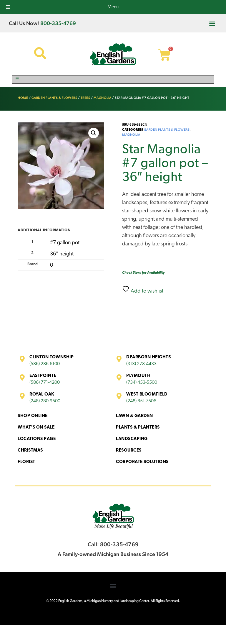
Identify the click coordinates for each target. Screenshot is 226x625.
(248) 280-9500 (44, 401)
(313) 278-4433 (141, 364)
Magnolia (103, 98)
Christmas (30, 450)
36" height (62, 254)
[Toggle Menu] (113, 80)
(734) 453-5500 (141, 382)
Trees (85, 98)
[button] (212, 23)
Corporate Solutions (142, 462)
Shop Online (33, 416)
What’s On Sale (36, 427)
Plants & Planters (138, 427)
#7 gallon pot (64, 243)
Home (23, 98)
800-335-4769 (58, 23)
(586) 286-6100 (44, 364)
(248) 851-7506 (141, 401)
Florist (26, 462)
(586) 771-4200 (44, 382)
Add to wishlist (142, 289)
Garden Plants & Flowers (54, 98)
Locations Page (37, 439)
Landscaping (132, 439)
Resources (129, 450)
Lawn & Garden (134, 416)
